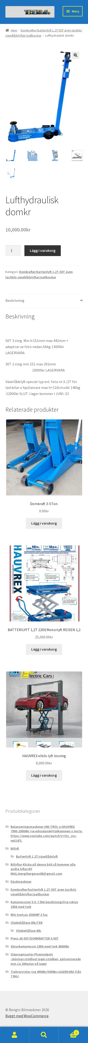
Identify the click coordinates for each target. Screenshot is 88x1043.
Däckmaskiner (21, 882)
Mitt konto (14, 1035)
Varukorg (69, 1032)
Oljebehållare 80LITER (26, 923)
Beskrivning (14, 300)
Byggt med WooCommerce (27, 1016)
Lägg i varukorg (42, 250)
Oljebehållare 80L (28, 931)
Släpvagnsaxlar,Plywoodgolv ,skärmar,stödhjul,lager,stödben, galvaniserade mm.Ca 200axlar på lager (46, 959)
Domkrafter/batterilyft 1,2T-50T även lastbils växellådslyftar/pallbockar (43, 892)
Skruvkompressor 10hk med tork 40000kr (40, 946)
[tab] (44, 301)
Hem (14, 30)
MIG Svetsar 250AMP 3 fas (29, 915)
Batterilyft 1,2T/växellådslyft (37, 857)
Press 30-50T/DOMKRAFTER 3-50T (35, 939)
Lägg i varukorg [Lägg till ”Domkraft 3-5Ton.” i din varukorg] (44, 523)
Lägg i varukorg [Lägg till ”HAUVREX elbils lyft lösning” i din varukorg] (44, 775)
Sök (44, 1035)
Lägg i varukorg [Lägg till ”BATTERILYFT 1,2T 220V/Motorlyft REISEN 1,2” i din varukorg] (44, 649)
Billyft (15, 849)
